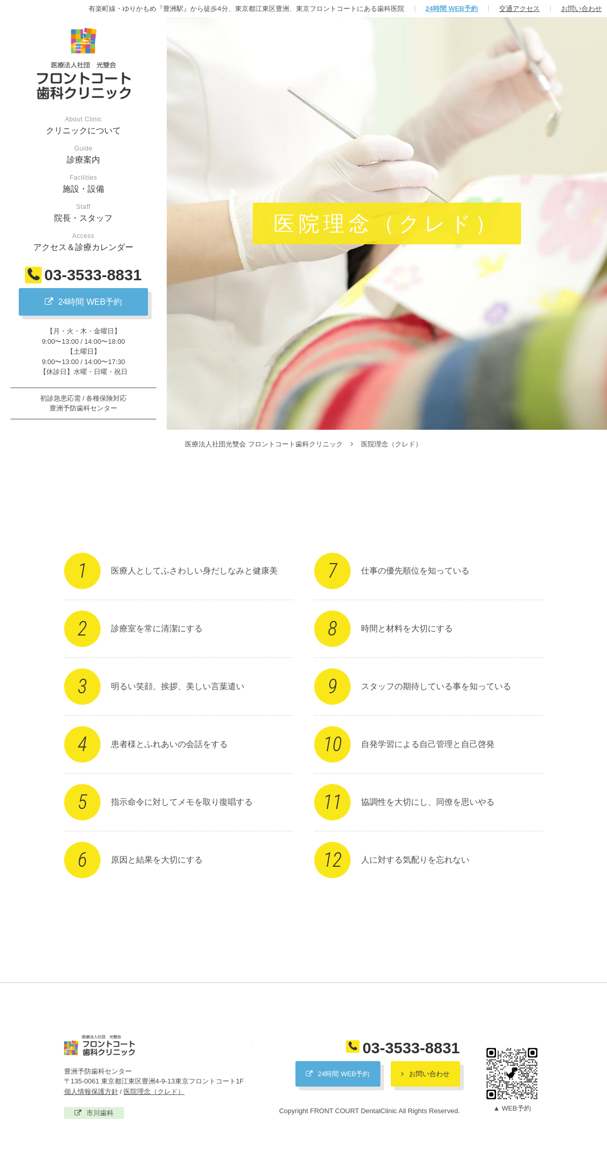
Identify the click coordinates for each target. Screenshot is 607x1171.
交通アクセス (519, 9)
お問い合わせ (581, 9)
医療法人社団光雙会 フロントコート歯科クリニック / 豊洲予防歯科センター (83, 64)
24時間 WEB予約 (452, 9)
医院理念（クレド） (153, 1091)
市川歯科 (100, 1113)
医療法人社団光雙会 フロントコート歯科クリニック (158, 1045)
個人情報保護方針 (91, 1091)
